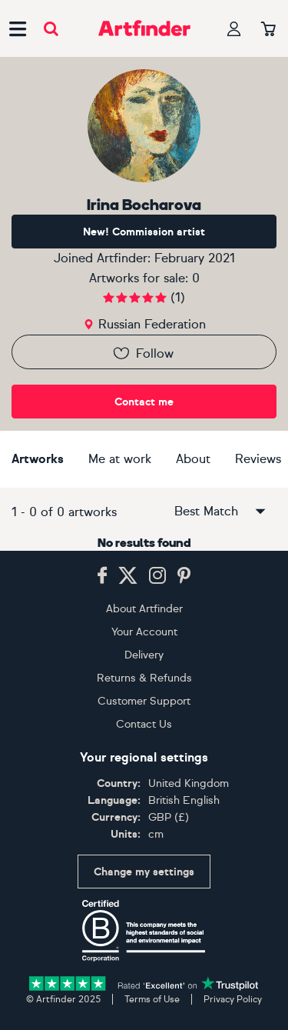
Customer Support (144, 701)
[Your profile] (234, 28)
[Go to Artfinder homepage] (144, 28)
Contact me (144, 401)
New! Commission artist (144, 231)
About (193, 459)
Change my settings (144, 871)
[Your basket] (268, 30)
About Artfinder (144, 608)
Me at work (119, 459)
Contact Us (144, 724)
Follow (142, 353)
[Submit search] (51, 29)
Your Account (144, 631)
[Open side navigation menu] (17, 28)
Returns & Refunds (144, 678)
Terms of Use (152, 999)
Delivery (144, 655)
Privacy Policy (233, 999)
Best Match (221, 511)
